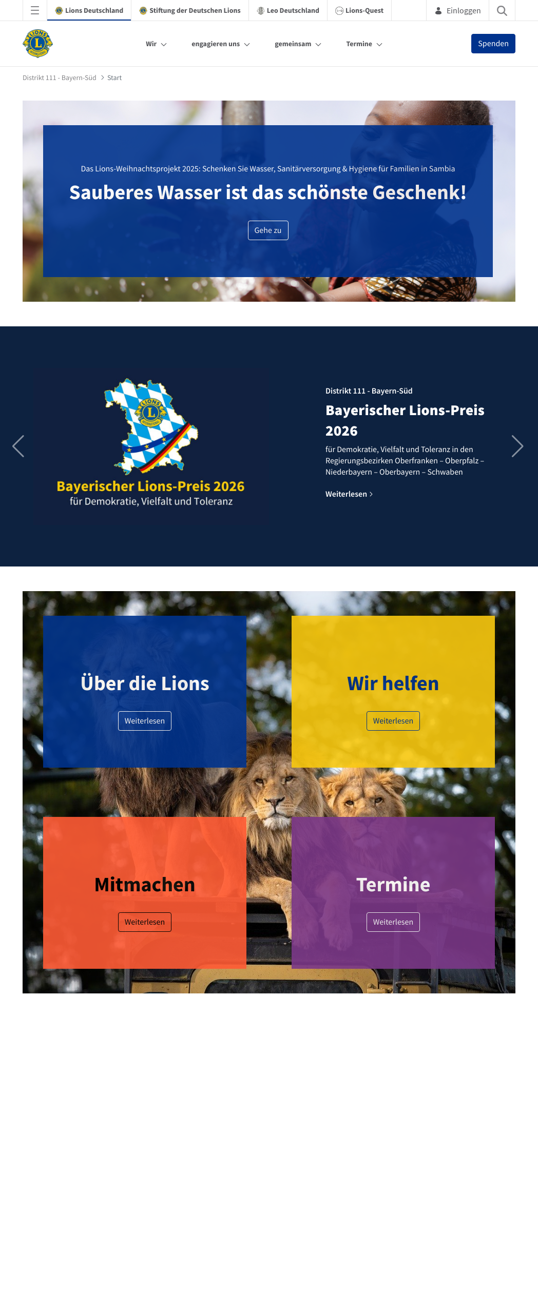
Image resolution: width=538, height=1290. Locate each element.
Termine (359, 43)
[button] (519, 446)
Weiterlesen (145, 721)
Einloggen (457, 10)
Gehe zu (268, 230)
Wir (151, 43)
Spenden (493, 43)
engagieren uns (215, 43)
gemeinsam (293, 43)
